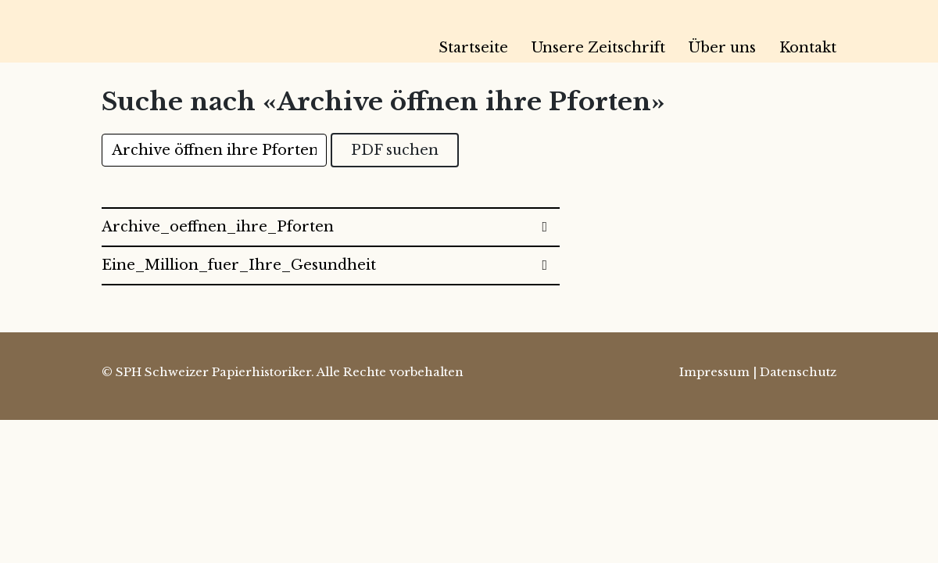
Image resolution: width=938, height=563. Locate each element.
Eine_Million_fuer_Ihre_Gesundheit (239, 265)
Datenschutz (798, 371)
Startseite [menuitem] (473, 47)
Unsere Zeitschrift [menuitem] (598, 47)
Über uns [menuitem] (722, 47)
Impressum (714, 371)
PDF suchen (395, 150)
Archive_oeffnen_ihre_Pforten (218, 226)
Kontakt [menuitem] (807, 47)
